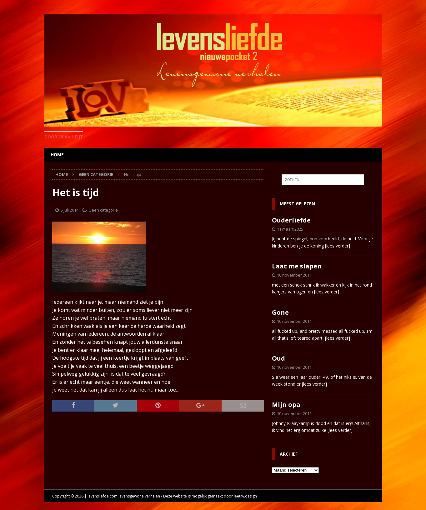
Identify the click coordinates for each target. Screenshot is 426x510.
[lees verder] (337, 246)
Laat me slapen (297, 266)
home (57, 155)
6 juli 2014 (69, 210)
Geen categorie (103, 210)
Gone (280, 312)
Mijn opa (286, 404)
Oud (278, 358)
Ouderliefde (291, 220)
